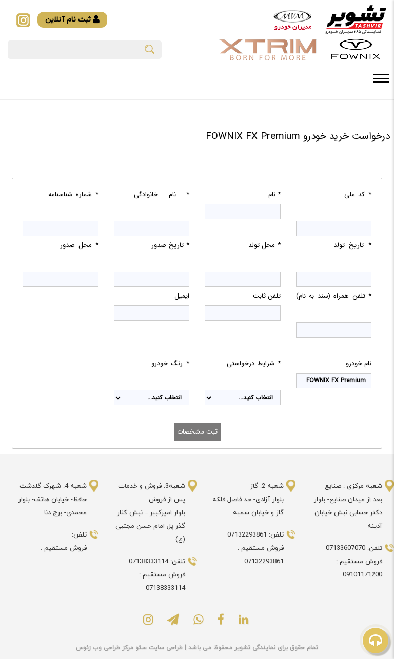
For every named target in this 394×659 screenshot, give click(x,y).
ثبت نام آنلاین (72, 20)
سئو (140, 648)
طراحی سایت (165, 648)
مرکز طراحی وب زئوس (104, 648)
